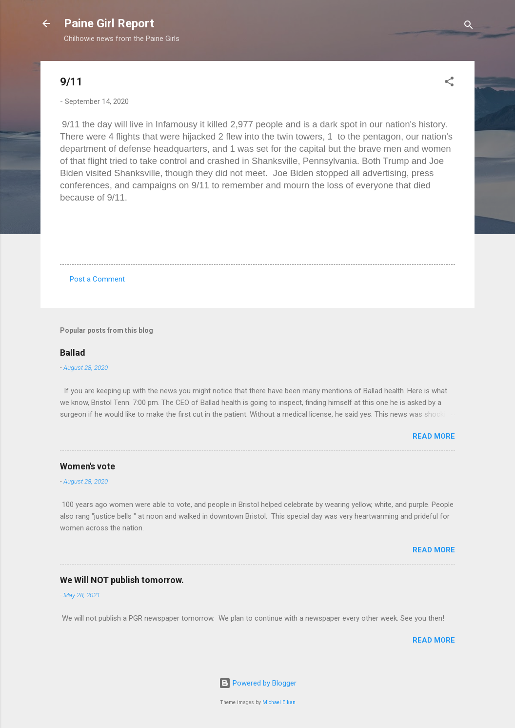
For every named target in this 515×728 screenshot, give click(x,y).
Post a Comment (97, 279)
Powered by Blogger (258, 683)
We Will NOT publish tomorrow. (122, 580)
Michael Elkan (279, 702)
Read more (434, 436)
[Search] (469, 26)
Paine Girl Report (109, 23)
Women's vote (87, 466)
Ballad (72, 352)
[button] (449, 83)
